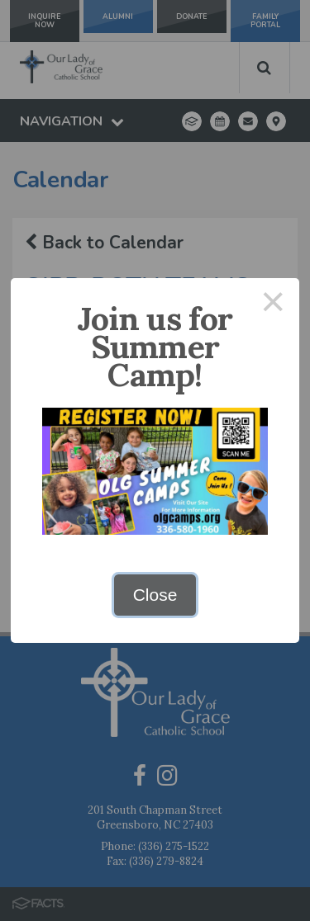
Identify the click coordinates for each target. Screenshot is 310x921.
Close (155, 594)
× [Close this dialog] (273, 304)
